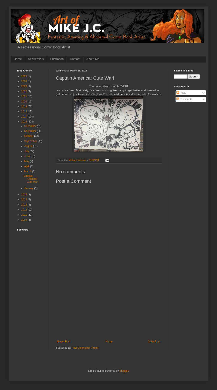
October (29, 136)
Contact (75, 59)
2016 (24, 121)
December (30, 126)
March (28, 171)
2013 (24, 204)
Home (18, 59)
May (27, 161)
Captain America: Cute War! (31, 179)
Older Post (154, 341)
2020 (24, 101)
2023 (24, 86)
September (31, 141)
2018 (24, 111)
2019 (24, 106)
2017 (24, 116)
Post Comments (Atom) (85, 347)
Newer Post (63, 341)
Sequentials (36, 59)
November (30, 131)
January (29, 188)
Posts (181, 92)
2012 (24, 209)
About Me (93, 59)
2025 (24, 76)
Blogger (123, 370)
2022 (24, 91)
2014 (24, 199)
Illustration (57, 59)
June (27, 156)
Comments (184, 99)
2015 (24, 194)
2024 (24, 81)
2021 (24, 96)
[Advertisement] (108, 308)
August (28, 146)
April (27, 166)
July (27, 151)
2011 (24, 214)
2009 (24, 219)
